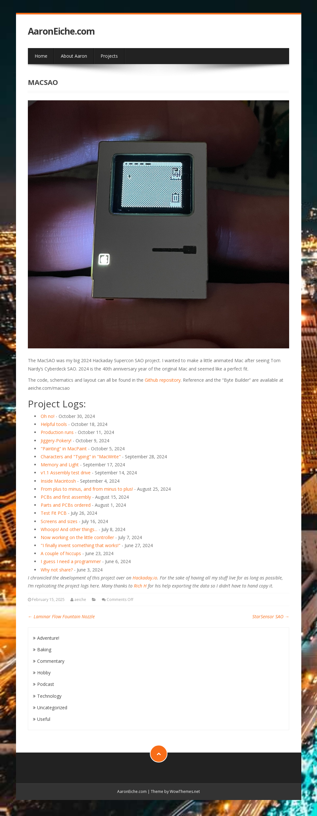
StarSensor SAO (270, 616)
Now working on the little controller (77, 537)
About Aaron (74, 56)
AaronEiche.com (61, 31)
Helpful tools (54, 424)
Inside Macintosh (58, 481)
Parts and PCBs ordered (66, 505)
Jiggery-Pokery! (56, 440)
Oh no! (47, 416)
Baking (44, 649)
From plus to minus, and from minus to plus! (87, 489)
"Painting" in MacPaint (64, 448)
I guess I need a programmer (71, 561)
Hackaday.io (145, 578)
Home (41, 56)
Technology (49, 696)
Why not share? (57, 570)
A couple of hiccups (61, 553)
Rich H (140, 586)
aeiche (80, 599)
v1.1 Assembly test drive (66, 473)
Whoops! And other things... (69, 529)
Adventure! (48, 638)
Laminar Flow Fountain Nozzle (61, 616)
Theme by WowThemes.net (175, 791)
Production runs (57, 432)
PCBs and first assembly (66, 497)
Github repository (163, 380)
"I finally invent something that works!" (80, 545)
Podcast (45, 684)
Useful (43, 719)
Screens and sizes (59, 521)
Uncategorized (52, 707)
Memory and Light (60, 465)
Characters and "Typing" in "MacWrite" (81, 457)
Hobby (44, 673)
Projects (109, 56)
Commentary (50, 661)
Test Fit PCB (54, 513)
